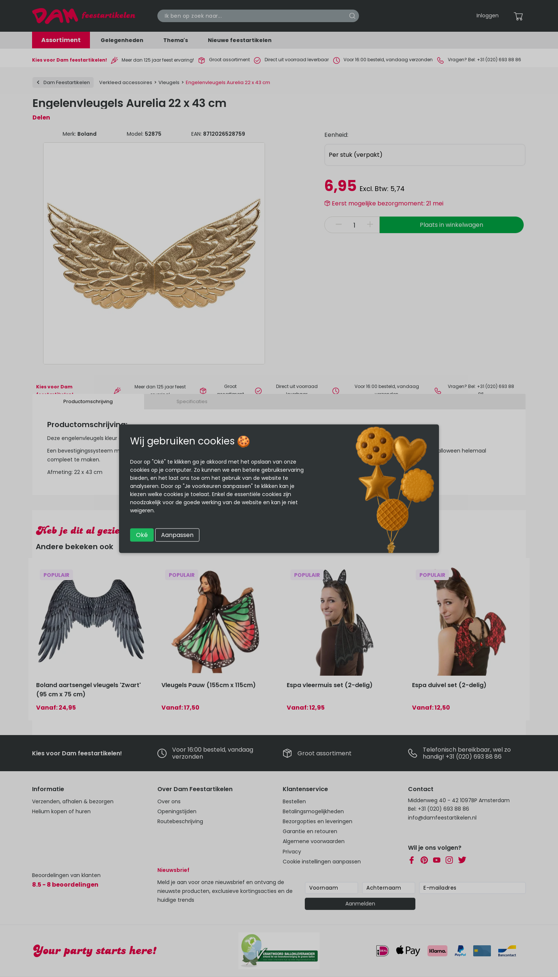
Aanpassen (177, 534)
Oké (142, 534)
